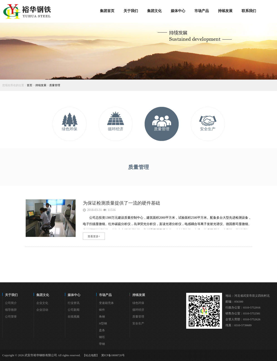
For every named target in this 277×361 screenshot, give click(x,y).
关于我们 (11, 295)
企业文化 (42, 303)
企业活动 (42, 309)
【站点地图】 (91, 355)
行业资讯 (73, 303)
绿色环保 (69, 129)
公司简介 (11, 303)
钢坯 (102, 337)
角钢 (102, 316)
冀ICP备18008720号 (113, 355)
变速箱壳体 (106, 303)
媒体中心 (74, 295)
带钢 (102, 344)
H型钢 (103, 323)
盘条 (102, 330)
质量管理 (54, 85)
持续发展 (40, 85)
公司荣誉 (11, 316)
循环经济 (115, 129)
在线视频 (73, 316)
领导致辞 (11, 309)
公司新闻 (73, 309)
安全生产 (207, 129)
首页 (29, 85)
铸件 (102, 309)
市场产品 (105, 295)
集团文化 (42, 295)
